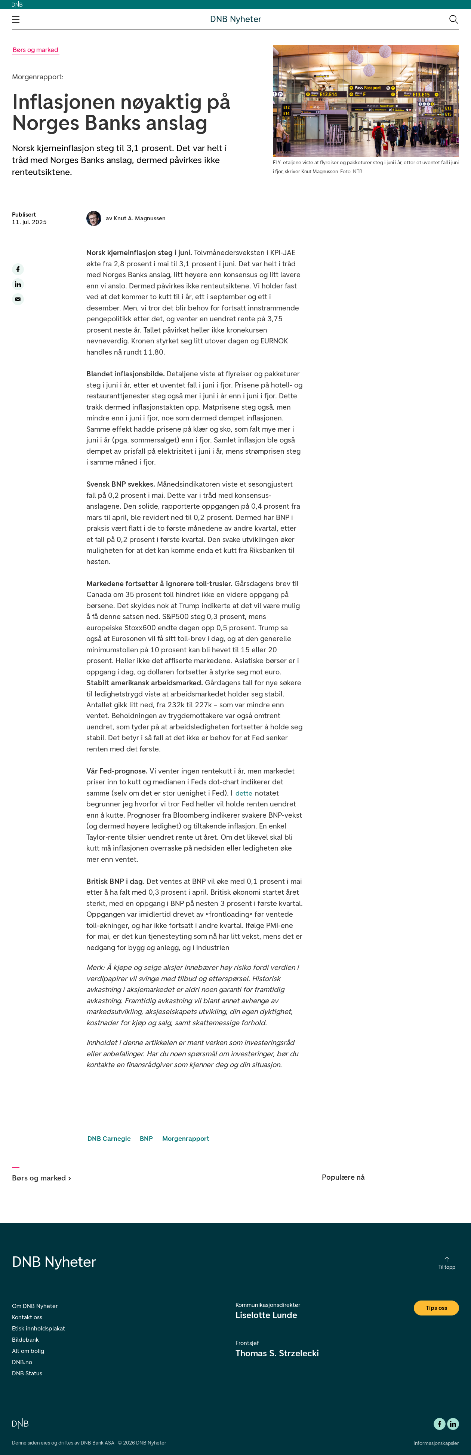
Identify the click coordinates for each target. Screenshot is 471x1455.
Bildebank (25, 1339)
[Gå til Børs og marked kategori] (35, 50)
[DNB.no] (20, 1423)
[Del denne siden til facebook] (18, 269)
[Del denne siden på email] (18, 299)
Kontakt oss (27, 1317)
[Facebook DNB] (440, 1424)
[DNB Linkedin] (453, 1424)
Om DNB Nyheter (35, 1306)
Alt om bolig (28, 1350)
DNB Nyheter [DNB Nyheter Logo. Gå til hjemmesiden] (235, 19)
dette (244, 793)
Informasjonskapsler (436, 1443)
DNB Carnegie (109, 1138)
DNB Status (27, 1373)
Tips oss (436, 1307)
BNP (146, 1138)
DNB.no (22, 1362)
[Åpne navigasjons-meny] (15, 19)
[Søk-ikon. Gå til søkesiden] (453, 19)
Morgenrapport (185, 1138)
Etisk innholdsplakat (38, 1328)
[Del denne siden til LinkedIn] (18, 284)
